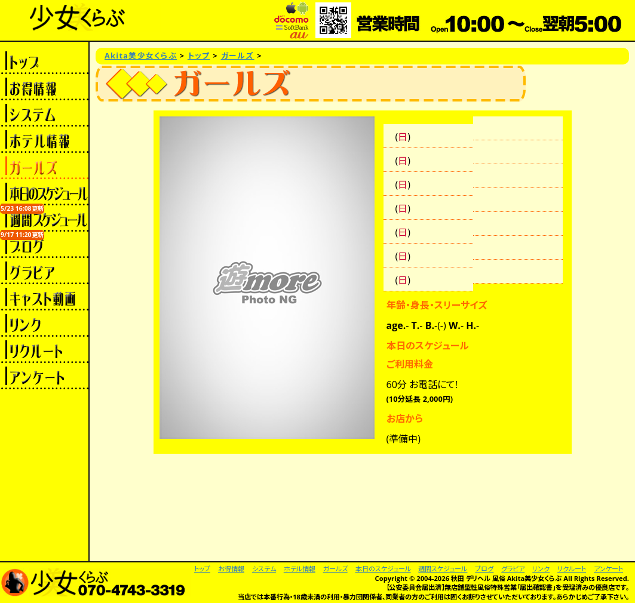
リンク (44, 323)
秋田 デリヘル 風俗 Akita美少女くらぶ (506, 578)
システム (44, 113)
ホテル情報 (44, 140)
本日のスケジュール (44, 192)
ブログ (44, 245)
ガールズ (44, 166)
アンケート (44, 376)
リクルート (44, 350)
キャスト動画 (44, 297)
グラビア (44, 271)
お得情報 (44, 87)
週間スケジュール (44, 218)
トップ (44, 61)
